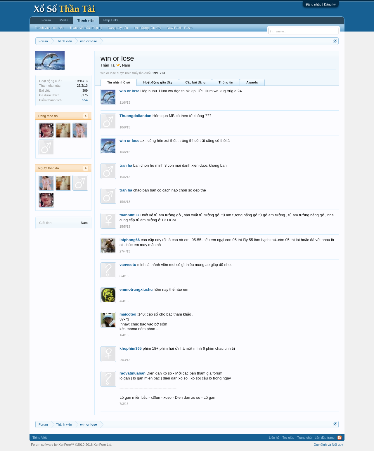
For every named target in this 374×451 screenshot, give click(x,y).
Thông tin (226, 82)
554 (85, 100)
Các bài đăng (195, 82)
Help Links (110, 20)
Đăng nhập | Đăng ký (321, 4)
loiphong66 (130, 240)
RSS (339, 438)
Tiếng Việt (39, 437)
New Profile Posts (179, 27)
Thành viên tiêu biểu (49, 27)
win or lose (129, 91)
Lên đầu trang (325, 437)
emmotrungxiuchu (136, 289)
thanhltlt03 (129, 215)
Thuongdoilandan (135, 116)
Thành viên (85, 20)
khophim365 (131, 348)
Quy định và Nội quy (328, 444)
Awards (252, 82)
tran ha (126, 165)
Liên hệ (274, 437)
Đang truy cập (118, 27)
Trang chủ (304, 437)
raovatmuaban (133, 373)
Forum (46, 20)
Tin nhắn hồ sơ (118, 82)
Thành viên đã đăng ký (86, 27)
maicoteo (128, 314)
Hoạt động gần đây (157, 82)
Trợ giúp (288, 437)
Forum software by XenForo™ (71, 444)
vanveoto (128, 264)
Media (64, 20)
